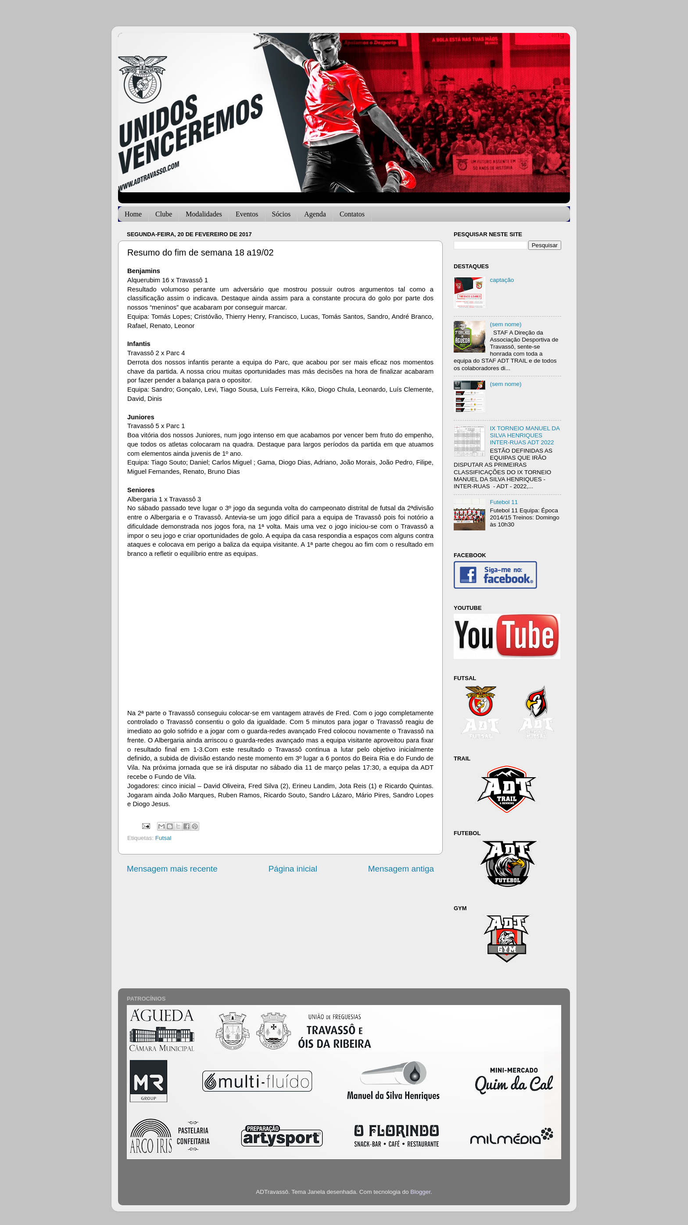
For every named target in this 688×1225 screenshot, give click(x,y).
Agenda (315, 214)
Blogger (420, 1192)
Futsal (163, 838)
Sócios (281, 214)
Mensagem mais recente (172, 868)
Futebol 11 (504, 502)
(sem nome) (505, 324)
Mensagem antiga (401, 868)
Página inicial (293, 868)
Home (133, 214)
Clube (163, 214)
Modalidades (204, 214)
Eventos (247, 214)
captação (502, 280)
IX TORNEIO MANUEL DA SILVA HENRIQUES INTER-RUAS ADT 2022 (524, 435)
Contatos (352, 214)
